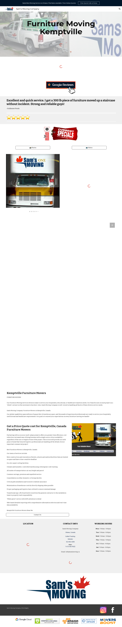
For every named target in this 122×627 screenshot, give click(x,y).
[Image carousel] (33, 183)
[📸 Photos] (33, 147)
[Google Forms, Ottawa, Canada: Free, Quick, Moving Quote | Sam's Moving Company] (61, 304)
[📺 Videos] (89, 147)
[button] (119, 9)
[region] (61, 3)
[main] (61, 27)
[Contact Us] (37, 514)
